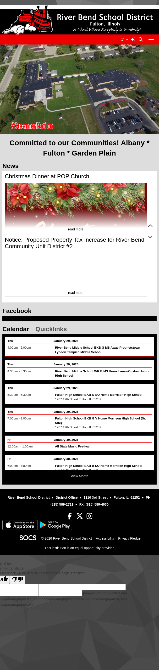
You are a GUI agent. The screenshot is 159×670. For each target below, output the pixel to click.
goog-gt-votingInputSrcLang (104, 593)
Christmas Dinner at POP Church (47, 176)
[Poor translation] (17, 579)
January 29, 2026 (66, 343)
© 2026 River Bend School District (66, 538)
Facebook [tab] (18, 310)
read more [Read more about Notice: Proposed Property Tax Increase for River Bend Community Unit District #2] (75, 293)
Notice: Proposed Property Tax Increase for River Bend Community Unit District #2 (74, 242)
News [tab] (12, 165)
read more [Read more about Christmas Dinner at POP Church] (75, 229)
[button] (150, 226)
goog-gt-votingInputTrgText (105, 599)
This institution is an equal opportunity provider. (80, 548)
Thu (10, 343)
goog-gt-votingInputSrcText (61, 599)
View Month (79, 476)
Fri (9, 442)
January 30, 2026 (66, 442)
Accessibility (105, 538)
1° (124, 39)
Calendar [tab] (17, 329)
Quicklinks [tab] (52, 329)
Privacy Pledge (129, 538)
